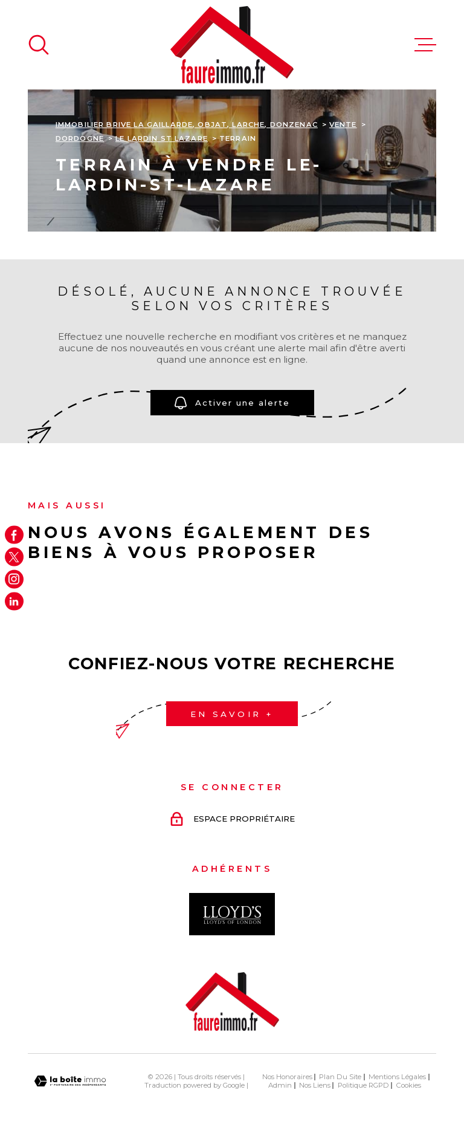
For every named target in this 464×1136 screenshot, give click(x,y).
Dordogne (80, 138)
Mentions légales (397, 1077)
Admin (280, 1085)
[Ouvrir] (39, 45)
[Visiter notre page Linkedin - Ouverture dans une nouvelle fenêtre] (14, 601)
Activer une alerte (232, 402)
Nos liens (314, 1085)
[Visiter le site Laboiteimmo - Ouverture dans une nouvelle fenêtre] (70, 1081)
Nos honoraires (287, 1077)
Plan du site (340, 1077)
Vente (343, 124)
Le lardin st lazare (161, 138)
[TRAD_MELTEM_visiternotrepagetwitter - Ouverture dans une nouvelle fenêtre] (14, 557)
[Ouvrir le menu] (425, 45)
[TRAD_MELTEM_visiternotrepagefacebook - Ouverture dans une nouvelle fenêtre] (14, 534)
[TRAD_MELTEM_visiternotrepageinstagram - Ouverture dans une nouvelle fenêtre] (14, 579)
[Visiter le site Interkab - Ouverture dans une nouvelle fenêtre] (232, 914)
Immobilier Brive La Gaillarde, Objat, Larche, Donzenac (187, 124)
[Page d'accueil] (232, 44)
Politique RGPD (363, 1085)
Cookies (408, 1085)
